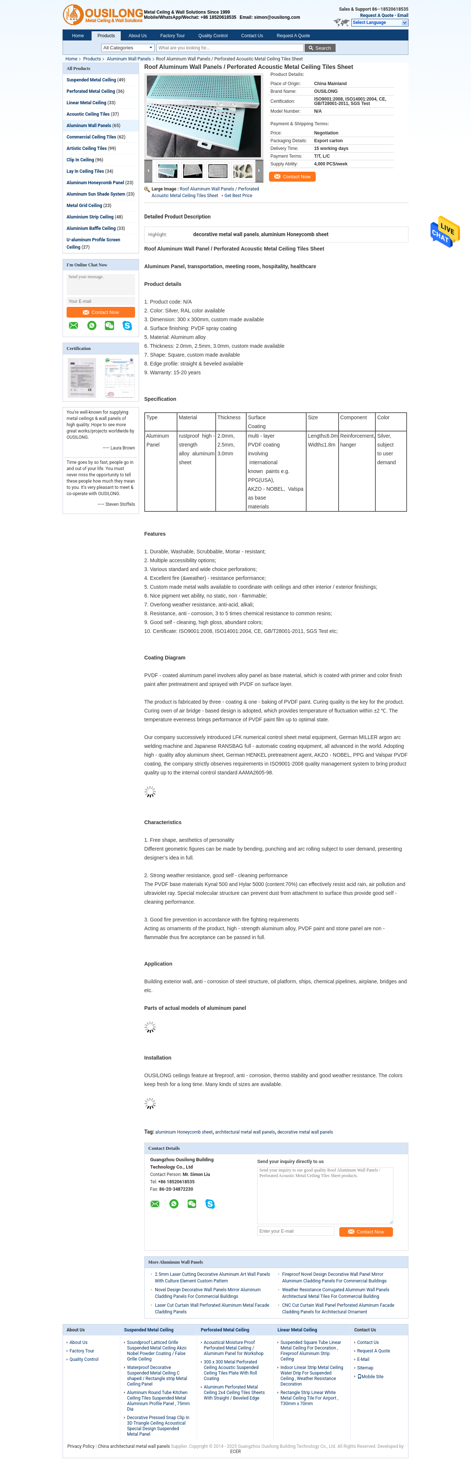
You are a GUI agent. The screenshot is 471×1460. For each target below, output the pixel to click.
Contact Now (101, 312)
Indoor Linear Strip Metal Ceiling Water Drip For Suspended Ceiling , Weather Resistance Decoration (311, 1376)
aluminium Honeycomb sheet (184, 1132)
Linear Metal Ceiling (86, 102)
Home (78, 35)
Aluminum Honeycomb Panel (95, 182)
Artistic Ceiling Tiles (87, 148)
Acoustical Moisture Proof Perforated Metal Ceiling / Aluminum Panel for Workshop (233, 1348)
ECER (235, 1451)
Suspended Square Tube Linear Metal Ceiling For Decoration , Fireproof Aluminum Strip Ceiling (310, 1351)
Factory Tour (172, 35)
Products (106, 35)
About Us (137, 35)
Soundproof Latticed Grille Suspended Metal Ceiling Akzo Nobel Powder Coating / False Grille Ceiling (157, 1351)
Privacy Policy (81, 1446)
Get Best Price (238, 195)
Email (402, 15)
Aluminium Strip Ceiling (90, 217)
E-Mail (363, 1359)
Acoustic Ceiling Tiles (88, 114)
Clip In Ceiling (80, 159)
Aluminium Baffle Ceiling (91, 228)
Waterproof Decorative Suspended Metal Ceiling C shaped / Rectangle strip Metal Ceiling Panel (157, 1376)
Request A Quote (377, 15)
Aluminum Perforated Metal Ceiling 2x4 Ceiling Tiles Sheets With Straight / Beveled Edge (234, 1392)
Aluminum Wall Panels (128, 59)
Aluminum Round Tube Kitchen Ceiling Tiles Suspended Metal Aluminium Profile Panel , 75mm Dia (158, 1401)
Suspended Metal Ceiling (91, 80)
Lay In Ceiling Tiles (85, 171)
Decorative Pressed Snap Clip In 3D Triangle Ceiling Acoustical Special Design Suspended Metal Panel (158, 1426)
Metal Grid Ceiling (84, 205)
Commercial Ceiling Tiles (91, 137)
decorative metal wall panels (305, 1132)
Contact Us (252, 35)
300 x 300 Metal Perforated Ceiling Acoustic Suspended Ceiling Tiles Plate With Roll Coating (231, 1370)
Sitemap (365, 1367)
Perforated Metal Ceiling (91, 91)
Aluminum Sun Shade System (96, 194)
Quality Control (212, 35)
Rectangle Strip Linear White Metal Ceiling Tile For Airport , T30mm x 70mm (309, 1398)
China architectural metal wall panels (134, 1446)
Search (323, 48)
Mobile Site (370, 1376)
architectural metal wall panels (245, 1132)
